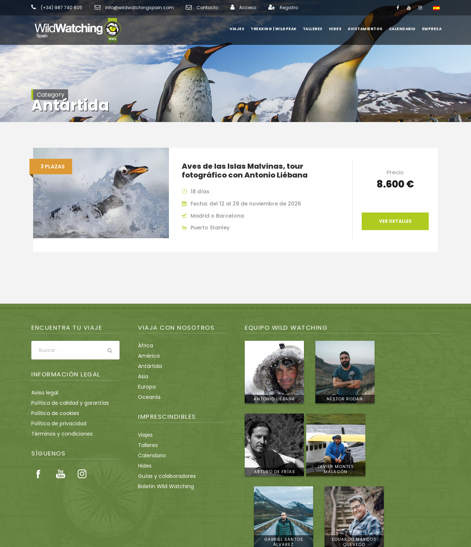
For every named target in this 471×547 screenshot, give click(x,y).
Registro (265, 7)
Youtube (60, 473)
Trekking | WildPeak (277, 29)
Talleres (316, 29)
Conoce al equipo (408, 489)
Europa (146, 387)
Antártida (148, 366)
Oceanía (147, 397)
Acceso (226, 7)
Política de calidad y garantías (65, 403)
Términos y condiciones (58, 434)
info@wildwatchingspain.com (128, 7)
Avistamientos (367, 29)
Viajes (241, 29)
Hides (339, 29)
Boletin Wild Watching (163, 486)
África (144, 345)
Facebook (38, 473)
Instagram (82, 473)
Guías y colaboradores (164, 476)
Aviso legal (43, 393)
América (147, 356)
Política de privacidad (55, 423)
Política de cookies (52, 413)
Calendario (402, 29)
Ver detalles (395, 221)
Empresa (432, 29)
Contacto (189, 7)
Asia (143, 376)
